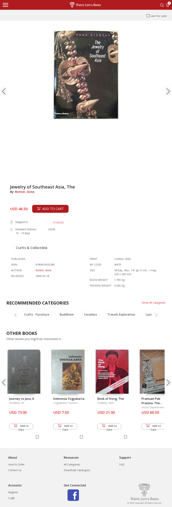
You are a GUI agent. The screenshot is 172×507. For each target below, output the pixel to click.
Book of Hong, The (110, 399)
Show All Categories (154, 302)
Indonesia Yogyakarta (68, 399)
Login (11, 498)
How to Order (16, 464)
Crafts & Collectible (31, 248)
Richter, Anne (25, 192)
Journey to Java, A (21, 399)
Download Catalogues (77, 470)
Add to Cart (21, 426)
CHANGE (58, 222)
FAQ (121, 464)
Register (13, 492)
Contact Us (15, 470)
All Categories (72, 464)
